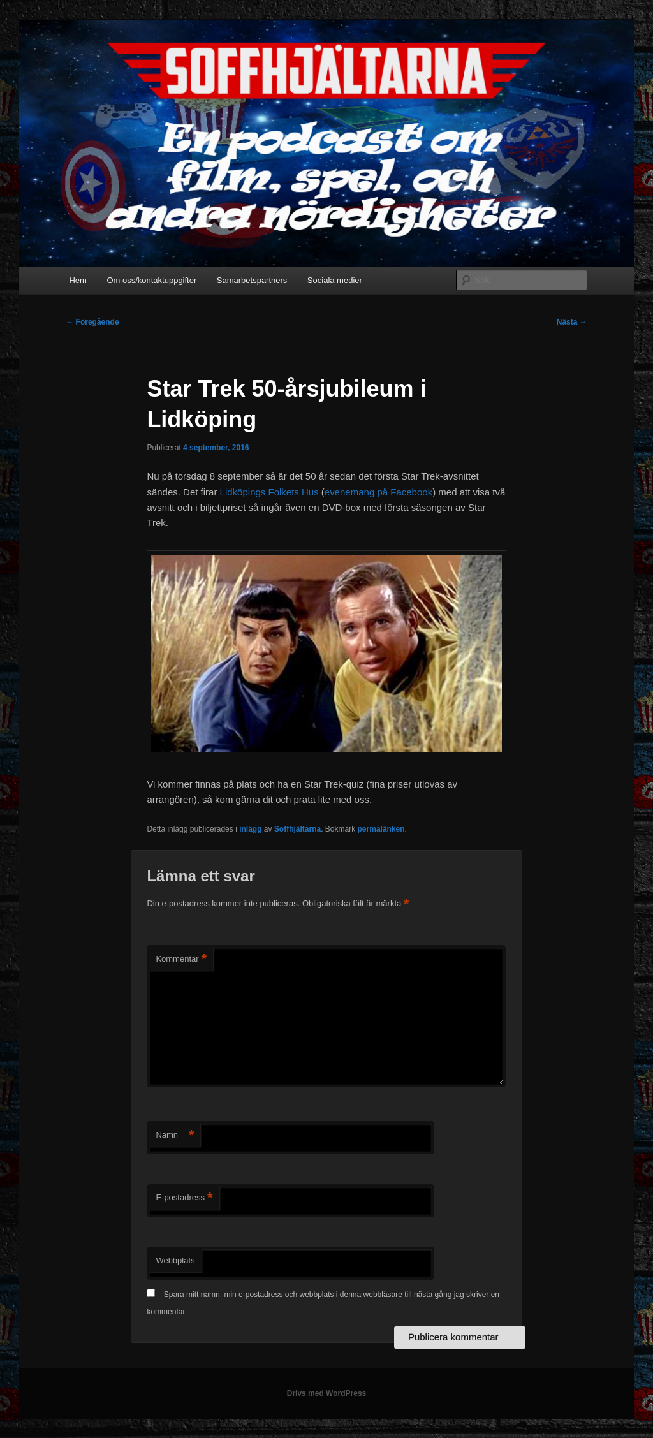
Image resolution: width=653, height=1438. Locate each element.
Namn (175, 1135)
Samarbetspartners (252, 280)
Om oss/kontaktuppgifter (151, 280)
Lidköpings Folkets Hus (269, 492)
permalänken (381, 829)
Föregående (92, 322)
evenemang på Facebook (378, 492)
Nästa (572, 322)
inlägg (250, 829)
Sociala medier (334, 280)
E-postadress (184, 1198)
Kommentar (181, 959)
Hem (77, 280)
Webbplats (175, 1260)
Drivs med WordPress (327, 1393)
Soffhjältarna (297, 829)
